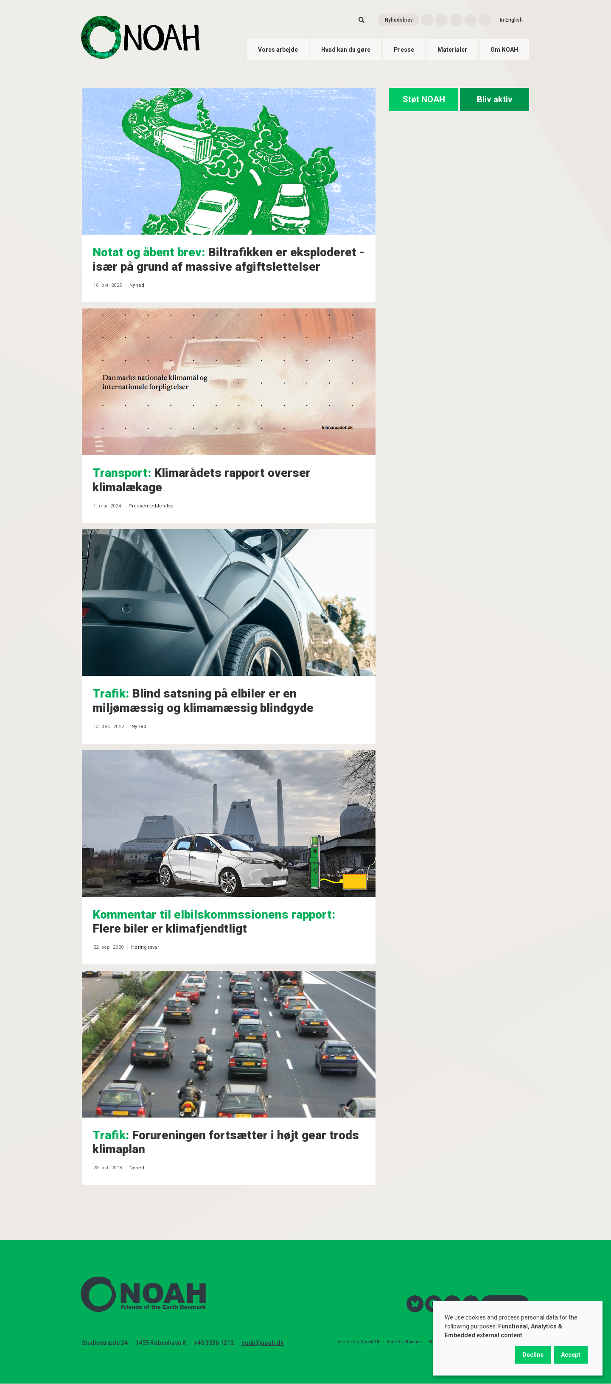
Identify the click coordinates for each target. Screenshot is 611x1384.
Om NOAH (504, 49)
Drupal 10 (370, 1341)
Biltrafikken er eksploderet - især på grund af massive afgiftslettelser (228, 259)
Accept (570, 1354)
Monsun (412, 1341)
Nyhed (136, 285)
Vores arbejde (278, 49)
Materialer (452, 49)
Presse (404, 49)
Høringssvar (145, 947)
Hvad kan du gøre (345, 49)
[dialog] (518, 1338)
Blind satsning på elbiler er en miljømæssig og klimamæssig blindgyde (203, 700)
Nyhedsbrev (399, 20)
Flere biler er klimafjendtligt (213, 922)
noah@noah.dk (262, 1342)
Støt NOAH (424, 99)
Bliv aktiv (495, 99)
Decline (533, 1354)
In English (511, 20)
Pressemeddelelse (151, 506)
